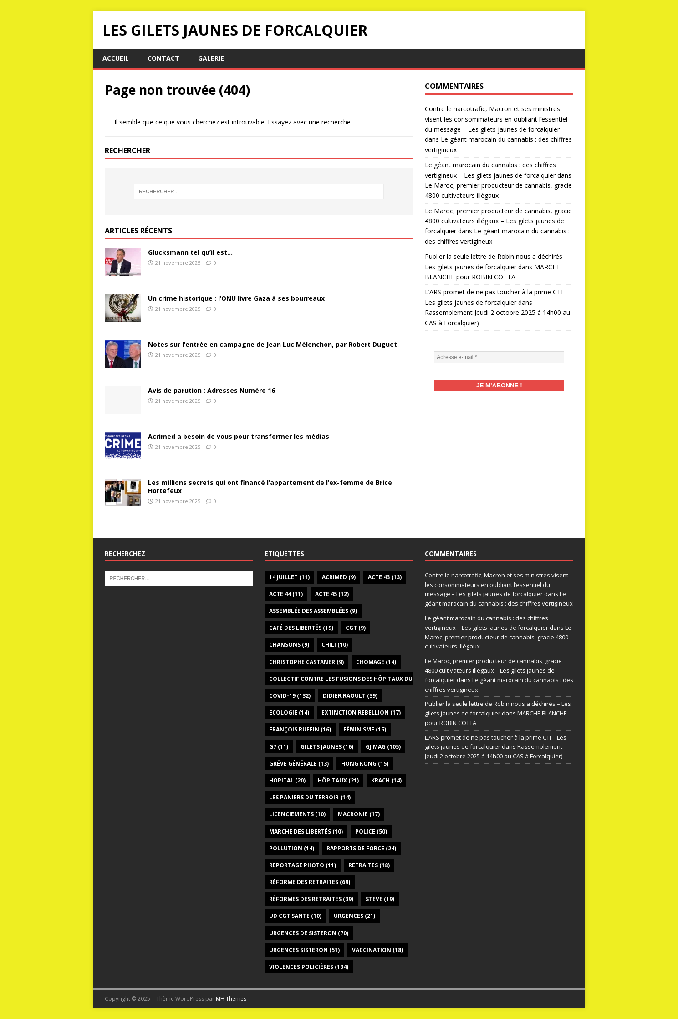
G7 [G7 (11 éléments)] (278, 747)
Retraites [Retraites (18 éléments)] (369, 865)
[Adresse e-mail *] (499, 357)
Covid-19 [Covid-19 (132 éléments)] (290, 696)
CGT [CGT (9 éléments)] (356, 628)
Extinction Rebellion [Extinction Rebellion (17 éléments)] (361, 712)
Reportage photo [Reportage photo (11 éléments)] (302, 865)
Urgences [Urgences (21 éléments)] (354, 916)
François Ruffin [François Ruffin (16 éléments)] (300, 729)
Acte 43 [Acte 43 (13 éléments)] (385, 577)
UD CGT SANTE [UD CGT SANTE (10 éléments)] (295, 916)
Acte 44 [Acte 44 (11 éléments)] (286, 594)
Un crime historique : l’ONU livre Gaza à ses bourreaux (236, 298)
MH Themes (231, 999)
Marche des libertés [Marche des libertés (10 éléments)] (306, 831)
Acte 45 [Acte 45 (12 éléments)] (332, 594)
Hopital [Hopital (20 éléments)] (287, 780)
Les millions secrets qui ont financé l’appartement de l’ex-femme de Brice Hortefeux (270, 486)
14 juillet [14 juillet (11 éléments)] (289, 577)
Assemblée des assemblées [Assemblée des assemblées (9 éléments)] (313, 611)
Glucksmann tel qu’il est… (190, 252)
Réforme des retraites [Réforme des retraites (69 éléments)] (309, 882)
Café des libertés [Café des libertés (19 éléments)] (301, 628)
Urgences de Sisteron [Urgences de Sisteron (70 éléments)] (308, 933)
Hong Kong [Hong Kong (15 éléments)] (364, 763)
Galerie (211, 58)
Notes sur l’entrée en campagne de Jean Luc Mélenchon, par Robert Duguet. (273, 344)
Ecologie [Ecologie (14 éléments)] (289, 712)
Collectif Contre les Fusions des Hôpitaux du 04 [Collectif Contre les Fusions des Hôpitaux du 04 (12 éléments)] (350, 679)
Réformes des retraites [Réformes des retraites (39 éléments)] (311, 899)
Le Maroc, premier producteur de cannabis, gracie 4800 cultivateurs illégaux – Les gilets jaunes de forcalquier (498, 221)
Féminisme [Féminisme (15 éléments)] (364, 729)
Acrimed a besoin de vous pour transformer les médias (238, 436)
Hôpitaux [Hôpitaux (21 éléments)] (338, 780)
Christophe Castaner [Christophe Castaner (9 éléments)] (306, 662)
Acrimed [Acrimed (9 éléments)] (339, 577)
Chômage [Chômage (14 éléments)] (376, 662)
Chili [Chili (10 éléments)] (334, 644)
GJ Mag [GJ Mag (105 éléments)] (383, 747)
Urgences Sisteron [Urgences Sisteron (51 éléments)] (304, 950)
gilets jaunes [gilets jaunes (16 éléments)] (327, 747)
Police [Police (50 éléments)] (371, 831)
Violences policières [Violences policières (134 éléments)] (308, 967)
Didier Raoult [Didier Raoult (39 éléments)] (350, 696)
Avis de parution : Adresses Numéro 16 (211, 390)
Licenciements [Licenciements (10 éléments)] (297, 814)
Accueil (115, 58)
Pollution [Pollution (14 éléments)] (291, 848)
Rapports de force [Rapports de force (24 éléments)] (361, 848)
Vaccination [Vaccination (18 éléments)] (377, 950)
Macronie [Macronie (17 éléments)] (359, 814)
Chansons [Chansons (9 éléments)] (289, 644)
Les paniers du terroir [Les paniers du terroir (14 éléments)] (310, 797)
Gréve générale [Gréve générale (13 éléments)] (299, 763)
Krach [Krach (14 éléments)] (386, 780)
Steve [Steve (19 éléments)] (380, 899)
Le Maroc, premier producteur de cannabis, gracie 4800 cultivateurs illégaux (498, 637)
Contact (163, 58)
